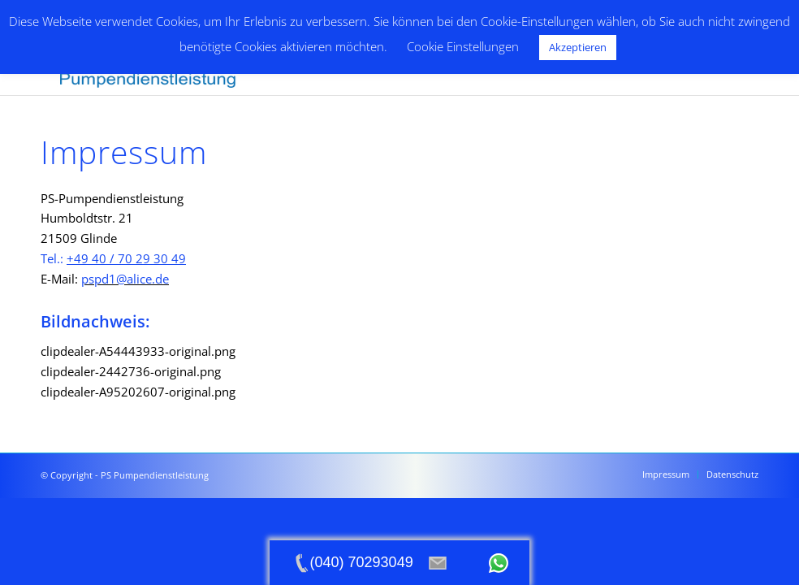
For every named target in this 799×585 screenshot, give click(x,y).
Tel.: (113, 258)
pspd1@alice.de (125, 279)
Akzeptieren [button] (578, 47)
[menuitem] (666, 474)
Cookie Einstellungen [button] (463, 46)
